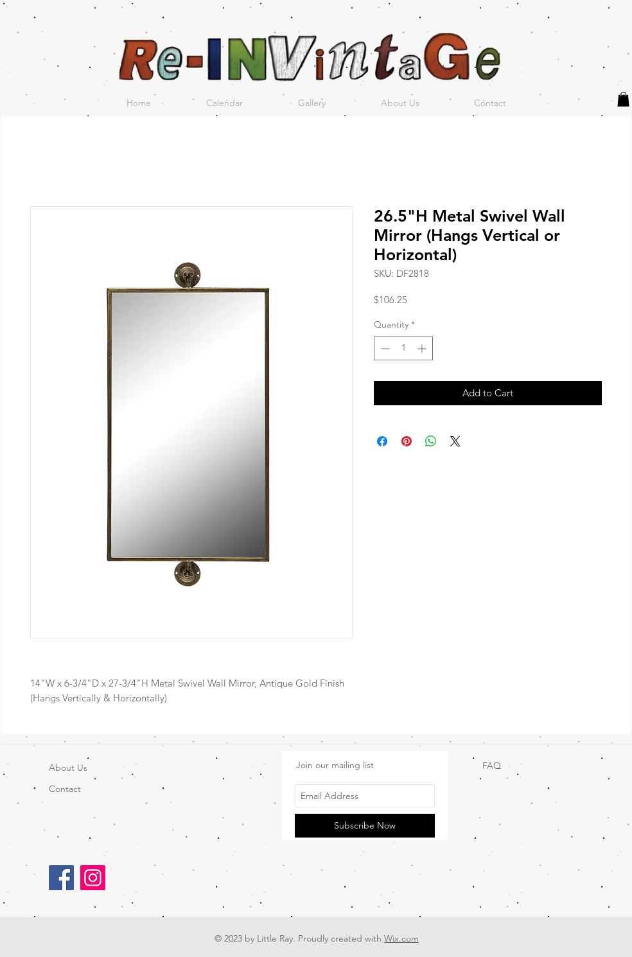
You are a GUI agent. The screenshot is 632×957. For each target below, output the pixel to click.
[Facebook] (61, 877)
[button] (623, 99)
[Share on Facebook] (382, 441)
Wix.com (401, 938)
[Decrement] (384, 348)
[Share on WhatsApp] (431, 441)
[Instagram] (92, 877)
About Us (68, 767)
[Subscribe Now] (365, 826)
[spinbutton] (403, 348)
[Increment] (423, 348)
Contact (65, 789)
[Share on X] (455, 441)
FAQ (491, 765)
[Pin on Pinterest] (406, 441)
